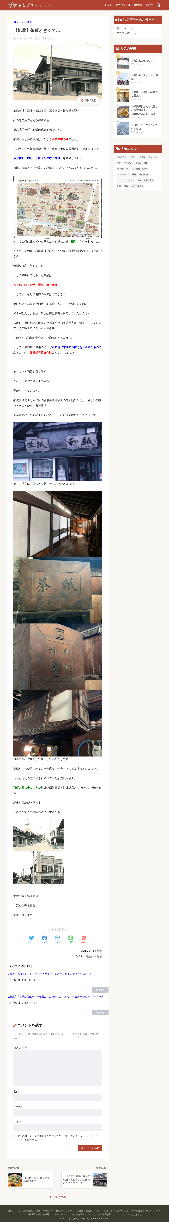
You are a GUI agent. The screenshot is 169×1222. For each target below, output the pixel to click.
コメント (20, 1047)
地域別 (138, 5)
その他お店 (144, 174)
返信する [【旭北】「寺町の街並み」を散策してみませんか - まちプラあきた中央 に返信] (100, 1012)
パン (119, 163)
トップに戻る (57, 1197)
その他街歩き (137, 186)
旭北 (99, 950)
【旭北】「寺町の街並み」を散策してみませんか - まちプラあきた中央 (47, 996)
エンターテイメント (125, 180)
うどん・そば (141, 163)
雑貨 (134, 174)
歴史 (89, 956)
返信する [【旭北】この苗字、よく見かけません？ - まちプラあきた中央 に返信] (100, 990)
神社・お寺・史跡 (145, 180)
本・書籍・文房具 (140, 169)
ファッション (123, 174)
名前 (16, 1091)
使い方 (149, 5)
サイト (17, 1121)
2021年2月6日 (85, 974)
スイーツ (152, 157)
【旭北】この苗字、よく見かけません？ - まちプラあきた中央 (42, 974)
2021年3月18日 (96, 996)
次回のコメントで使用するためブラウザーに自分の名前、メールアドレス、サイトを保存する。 (58, 1138)
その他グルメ (123, 169)
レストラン (122, 157)
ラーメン (128, 163)
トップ (108, 5)
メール (17, 1106)
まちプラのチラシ (126, 30)
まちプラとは (123, 5)
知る (99, 956)
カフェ (133, 157)
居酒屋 (142, 157)
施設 (126, 186)
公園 (119, 186)
